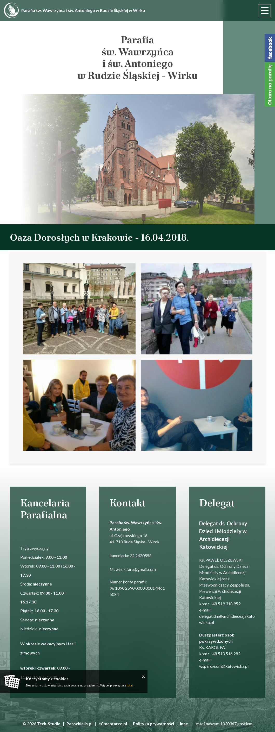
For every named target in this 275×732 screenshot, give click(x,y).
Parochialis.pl (79, 723)
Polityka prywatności (153, 723)
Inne (184, 723)
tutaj (129, 685)
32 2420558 (141, 555)
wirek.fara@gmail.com (136, 569)
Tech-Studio (49, 723)
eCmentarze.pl (112, 723)
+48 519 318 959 (225, 603)
